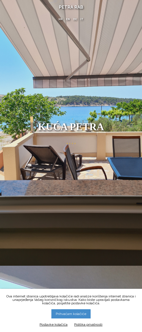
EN (68, 19)
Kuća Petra (71, 126)
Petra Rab (71, 7)
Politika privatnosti (88, 324)
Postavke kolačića (54, 324)
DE (75, 19)
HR (61, 19)
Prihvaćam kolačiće (71, 314)
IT (82, 19)
